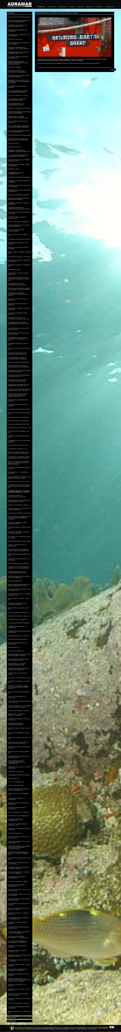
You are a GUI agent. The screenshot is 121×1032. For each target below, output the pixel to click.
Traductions (19, 1018)
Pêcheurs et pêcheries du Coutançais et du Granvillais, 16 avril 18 (18, 294)
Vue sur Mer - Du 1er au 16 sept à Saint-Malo (18, 273)
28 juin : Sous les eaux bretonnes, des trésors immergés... (19, 199)
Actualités (41, 6)
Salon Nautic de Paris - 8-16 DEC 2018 (19, 256)
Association (51, 6)
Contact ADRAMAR (103, 1027)
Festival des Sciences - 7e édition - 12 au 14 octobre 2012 (19, 872)
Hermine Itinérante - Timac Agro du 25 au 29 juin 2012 (19, 899)
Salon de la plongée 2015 (16, 651)
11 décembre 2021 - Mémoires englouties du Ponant (17, 99)
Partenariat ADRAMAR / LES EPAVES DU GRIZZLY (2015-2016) (18, 532)
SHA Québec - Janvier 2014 (16, 771)
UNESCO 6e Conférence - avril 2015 (19, 616)
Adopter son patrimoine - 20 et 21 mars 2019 (18, 243)
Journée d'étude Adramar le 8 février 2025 (17, 30)
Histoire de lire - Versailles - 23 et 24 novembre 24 (19, 35)
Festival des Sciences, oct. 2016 (18, 445)
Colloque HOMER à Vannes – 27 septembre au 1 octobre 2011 (17, 942)
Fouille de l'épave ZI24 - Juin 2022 (18, 95)
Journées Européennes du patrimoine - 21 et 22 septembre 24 (18, 48)
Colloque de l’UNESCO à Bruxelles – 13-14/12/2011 (19, 960)
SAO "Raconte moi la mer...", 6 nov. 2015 (18, 599)
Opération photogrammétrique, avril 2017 (18, 400)
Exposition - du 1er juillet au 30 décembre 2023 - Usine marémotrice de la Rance (19, 81)
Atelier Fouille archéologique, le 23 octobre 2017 (19, 333)
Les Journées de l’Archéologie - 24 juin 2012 (19, 904)
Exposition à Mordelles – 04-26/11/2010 (17, 985)
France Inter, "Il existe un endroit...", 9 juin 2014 (16, 715)
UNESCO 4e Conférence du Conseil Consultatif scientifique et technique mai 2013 (19, 847)
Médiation (89, 6)
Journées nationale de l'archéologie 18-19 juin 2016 (17, 496)
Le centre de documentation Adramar (17, 87)
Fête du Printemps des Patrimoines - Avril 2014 (19, 747)
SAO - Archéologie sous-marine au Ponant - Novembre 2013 (19, 789)
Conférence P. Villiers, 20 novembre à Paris (16, 173)
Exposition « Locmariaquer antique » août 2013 (19, 829)
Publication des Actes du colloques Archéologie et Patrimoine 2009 (16, 762)
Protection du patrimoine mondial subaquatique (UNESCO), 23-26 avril (19, 289)
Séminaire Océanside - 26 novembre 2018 (19, 265)
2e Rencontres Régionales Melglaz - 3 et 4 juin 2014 (19, 702)
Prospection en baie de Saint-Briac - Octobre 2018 (19, 261)
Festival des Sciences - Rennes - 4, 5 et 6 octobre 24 (19, 43)
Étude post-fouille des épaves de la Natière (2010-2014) (18, 868)
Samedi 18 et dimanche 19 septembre (19, 108)
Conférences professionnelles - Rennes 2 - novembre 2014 (18, 669)
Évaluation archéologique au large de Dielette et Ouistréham (18, 366)
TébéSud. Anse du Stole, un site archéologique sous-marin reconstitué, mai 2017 (18, 395)
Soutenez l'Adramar (14, 67)
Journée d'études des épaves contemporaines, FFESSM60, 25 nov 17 (19, 324)
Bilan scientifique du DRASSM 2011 (18, 563)
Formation (99, 6)
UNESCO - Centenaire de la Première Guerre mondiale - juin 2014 (19, 706)
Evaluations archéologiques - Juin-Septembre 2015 (19, 590)
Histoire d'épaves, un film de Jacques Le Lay (17, 217)
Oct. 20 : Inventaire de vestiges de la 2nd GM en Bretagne (18, 131)
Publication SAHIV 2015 (15, 581)
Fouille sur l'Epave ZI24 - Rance (18, 881)
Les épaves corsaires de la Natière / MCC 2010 (19, 999)
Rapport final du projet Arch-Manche (17, 674)
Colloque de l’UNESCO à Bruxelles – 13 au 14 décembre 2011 (19, 932)
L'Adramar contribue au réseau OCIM (18, 344)
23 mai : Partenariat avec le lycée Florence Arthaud (18, 226)
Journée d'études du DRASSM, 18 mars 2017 (18, 405)
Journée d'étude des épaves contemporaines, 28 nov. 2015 (17, 572)
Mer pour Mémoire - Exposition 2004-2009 (19, 1012)
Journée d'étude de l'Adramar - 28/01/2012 (18, 923)
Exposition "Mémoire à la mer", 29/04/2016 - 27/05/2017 (17, 523)
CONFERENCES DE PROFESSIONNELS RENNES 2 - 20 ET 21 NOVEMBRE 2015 (18, 567)
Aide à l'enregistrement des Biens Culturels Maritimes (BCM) (19, 21)
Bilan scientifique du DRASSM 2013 (18, 417)
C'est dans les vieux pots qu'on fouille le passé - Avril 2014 (18, 743)
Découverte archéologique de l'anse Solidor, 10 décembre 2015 (18, 550)
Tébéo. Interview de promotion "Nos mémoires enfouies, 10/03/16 (19, 477)
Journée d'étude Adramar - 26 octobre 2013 (17, 808)
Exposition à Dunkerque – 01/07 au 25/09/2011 (18, 974)
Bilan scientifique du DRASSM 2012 (18, 421)
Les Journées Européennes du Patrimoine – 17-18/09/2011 (18, 970)
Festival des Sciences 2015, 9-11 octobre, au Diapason (18, 604)
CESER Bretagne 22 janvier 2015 (18, 619)
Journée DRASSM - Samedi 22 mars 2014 (18, 752)
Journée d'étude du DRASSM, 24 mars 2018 (18, 304)
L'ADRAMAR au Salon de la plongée (19, 775)
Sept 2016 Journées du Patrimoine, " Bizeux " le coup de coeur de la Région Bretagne (19, 463)
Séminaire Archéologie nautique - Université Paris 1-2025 (19, 53)
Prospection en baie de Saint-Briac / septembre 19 (19, 191)
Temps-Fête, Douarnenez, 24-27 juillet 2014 (17, 697)
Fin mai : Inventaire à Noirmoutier (18, 221)
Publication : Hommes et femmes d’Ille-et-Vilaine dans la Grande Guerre (18, 687)
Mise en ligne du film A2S (16, 785)
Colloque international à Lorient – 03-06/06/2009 (19, 1007)
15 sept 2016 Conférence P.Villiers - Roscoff (19, 468)
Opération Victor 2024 (15, 39)
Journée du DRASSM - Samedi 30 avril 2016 (19, 528)
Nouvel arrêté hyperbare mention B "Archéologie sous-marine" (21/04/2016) (19, 518)
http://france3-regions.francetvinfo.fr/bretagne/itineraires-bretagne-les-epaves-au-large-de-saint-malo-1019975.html (69, 63)
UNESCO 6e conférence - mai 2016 (18, 505)
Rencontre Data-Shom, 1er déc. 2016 (19, 427)
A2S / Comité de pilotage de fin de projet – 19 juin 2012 (18, 909)
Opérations (62, 6)
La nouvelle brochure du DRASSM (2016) (19, 436)
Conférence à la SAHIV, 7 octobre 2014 (18, 682)
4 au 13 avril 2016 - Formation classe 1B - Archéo (19, 537)
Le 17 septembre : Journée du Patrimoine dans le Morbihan (17, 358)
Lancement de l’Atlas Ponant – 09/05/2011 (17, 946)
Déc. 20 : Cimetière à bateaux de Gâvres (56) (18, 122)
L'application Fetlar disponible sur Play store (19, 213)
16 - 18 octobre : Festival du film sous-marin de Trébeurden (18, 155)
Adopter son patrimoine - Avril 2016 (19, 513)
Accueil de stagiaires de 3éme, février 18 (17, 313)
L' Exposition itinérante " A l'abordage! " (16, 799)
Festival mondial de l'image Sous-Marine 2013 (18, 803)
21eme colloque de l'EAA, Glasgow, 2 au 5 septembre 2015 (19, 577)
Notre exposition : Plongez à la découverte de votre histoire (18, 139)
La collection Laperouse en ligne (19, 409)
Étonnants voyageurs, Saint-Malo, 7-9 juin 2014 (19, 719)
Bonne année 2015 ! (14, 647)
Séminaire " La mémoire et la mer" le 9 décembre (19, 181)
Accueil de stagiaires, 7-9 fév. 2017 (19, 424)
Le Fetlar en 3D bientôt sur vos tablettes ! (18, 299)
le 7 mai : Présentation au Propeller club (16, 230)
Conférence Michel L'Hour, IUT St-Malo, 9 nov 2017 (18, 329)
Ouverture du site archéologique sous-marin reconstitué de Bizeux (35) (19, 486)
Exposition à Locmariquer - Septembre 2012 (16, 885)
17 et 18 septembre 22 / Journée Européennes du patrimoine (18, 91)
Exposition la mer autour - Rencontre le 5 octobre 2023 (17, 71)
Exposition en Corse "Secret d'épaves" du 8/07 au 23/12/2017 (17, 380)
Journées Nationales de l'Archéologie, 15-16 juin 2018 (17, 284)
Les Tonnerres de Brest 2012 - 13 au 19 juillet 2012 (19, 895)
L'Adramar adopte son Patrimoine (18, 623)
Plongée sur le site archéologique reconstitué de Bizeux (19, 371)
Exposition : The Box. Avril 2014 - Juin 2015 (19, 738)
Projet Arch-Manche (14, 833)
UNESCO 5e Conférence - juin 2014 (18, 710)
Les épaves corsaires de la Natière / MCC (19, 413)
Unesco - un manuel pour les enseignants (17, 545)
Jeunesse (80, 6)
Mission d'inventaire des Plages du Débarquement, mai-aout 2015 (19, 585)
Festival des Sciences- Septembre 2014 (19, 692)
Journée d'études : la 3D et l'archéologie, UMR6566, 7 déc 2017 (19, 318)
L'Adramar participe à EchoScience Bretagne (19, 441)
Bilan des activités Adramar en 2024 (19, 17)
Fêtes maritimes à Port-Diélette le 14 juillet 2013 (19, 837)
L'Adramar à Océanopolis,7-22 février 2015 (17, 627)
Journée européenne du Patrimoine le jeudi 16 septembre (19, 112)
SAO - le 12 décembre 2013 (16, 782)
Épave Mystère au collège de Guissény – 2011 (17, 951)
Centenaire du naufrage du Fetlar (19, 239)
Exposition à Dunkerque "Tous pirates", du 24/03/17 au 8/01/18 (17, 353)
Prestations (110, 6)
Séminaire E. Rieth (13, 169)
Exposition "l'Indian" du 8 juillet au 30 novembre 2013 (19, 842)
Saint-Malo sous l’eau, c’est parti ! (19, 481)
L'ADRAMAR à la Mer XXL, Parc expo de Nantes (19, 203)
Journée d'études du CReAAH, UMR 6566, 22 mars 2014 (18, 757)
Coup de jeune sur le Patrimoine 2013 (18, 794)
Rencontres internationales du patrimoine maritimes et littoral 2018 (18, 279)
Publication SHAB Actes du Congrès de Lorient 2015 (19, 594)
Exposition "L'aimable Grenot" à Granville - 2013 (18, 824)
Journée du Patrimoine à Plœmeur (19, 194)
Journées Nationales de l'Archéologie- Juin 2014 (15, 724)
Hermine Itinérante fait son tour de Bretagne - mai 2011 (19, 956)
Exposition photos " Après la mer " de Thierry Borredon (19, 76)
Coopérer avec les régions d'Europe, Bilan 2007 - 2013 (17, 664)
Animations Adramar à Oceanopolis (19, 541)
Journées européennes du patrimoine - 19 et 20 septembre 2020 (19, 151)
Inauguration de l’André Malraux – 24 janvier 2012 (19, 928)
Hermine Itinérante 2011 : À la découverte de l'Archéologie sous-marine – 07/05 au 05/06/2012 (19, 980)
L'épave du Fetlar (13, 143)
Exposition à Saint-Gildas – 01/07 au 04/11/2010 (19, 990)
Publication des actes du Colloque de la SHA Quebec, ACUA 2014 (19, 655)
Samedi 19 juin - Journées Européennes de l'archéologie (18, 117)
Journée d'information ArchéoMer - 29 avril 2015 (19, 632)
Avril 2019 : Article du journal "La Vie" (18, 235)
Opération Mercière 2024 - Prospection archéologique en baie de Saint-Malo (18, 63)
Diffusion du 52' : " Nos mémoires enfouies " (18, 473)
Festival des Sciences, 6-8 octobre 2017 (19, 349)
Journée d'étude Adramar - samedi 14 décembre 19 (19, 165)
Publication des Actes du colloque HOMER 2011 (19, 767)
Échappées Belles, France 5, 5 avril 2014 (19, 729)
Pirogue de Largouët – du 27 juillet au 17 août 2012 (19, 890)
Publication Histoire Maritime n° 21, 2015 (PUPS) (19, 559)
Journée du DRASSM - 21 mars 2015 (18, 636)
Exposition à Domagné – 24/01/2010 (18, 1003)
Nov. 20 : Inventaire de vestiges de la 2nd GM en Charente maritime (19, 126)
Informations (19, 1021)
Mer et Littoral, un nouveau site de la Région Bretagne (19, 509)
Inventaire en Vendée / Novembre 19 (19, 177)
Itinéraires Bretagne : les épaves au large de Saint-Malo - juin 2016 (18, 491)
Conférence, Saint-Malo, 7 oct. (18, 448)
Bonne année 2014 (13, 778)
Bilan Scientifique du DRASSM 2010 (18, 612)
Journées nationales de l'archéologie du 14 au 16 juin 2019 (19, 208)
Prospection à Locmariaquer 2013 (19, 815)
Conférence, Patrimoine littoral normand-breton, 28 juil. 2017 (18, 385)
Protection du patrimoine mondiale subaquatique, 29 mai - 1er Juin (19, 390)
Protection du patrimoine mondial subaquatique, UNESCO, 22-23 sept (19, 457)
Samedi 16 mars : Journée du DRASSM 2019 (19, 252)
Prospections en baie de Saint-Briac (19, 135)
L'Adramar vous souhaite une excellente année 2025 (17, 26)
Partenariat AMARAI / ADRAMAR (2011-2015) (19, 555)
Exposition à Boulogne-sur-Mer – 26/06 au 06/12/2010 (18, 994)
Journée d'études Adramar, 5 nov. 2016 (18, 432)
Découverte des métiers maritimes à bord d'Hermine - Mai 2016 (19, 501)
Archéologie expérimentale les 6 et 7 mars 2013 (18, 863)
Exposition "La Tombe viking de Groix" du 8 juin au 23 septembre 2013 (18, 853)
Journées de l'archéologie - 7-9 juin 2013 (19, 858)
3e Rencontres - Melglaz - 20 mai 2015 (18, 608)
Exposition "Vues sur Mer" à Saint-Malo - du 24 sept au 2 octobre (19, 453)
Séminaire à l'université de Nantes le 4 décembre (19, 186)
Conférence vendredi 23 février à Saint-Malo (19, 309)
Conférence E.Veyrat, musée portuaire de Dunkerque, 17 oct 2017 (18, 339)
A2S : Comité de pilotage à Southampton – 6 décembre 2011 (18, 937)
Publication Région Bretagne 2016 (18, 362)
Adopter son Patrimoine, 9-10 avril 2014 (19, 733)
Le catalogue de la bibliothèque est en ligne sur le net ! (18, 659)
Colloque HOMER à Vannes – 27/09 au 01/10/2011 (19, 965)
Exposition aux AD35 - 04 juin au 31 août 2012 (18, 913)
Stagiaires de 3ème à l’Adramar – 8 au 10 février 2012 (19, 918)
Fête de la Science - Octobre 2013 (18, 812)
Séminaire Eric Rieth (14, 147)
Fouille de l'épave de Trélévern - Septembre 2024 (18, 57)
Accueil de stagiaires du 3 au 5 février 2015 (17, 643)
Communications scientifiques (17, 639)
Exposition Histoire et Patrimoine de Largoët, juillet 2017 (18, 376)
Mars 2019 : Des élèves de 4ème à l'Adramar (18, 248)
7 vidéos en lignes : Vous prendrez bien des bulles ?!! (19, 160)
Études (71, 6)
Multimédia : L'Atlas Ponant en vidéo (19, 677)
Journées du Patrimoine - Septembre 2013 (16, 820)
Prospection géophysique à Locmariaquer (17, 877)
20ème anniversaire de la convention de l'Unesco (16, 104)
